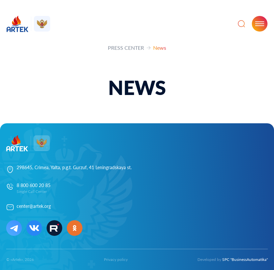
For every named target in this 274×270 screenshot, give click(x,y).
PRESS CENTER (126, 48)
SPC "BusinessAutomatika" (245, 259)
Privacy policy (116, 259)
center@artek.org (34, 206)
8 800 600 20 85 (33, 185)
